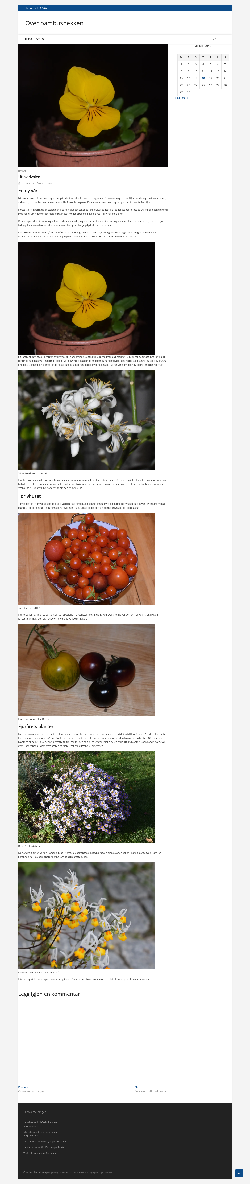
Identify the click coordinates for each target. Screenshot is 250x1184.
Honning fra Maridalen (44, 1153)
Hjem (28, 39)
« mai (178, 97)
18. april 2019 (26, 183)
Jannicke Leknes (32, 1147)
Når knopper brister (54, 1147)
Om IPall (41, 39)
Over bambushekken (55, 23)
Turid (26, 1153)
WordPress (79, 1172)
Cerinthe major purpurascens (51, 1141)
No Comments (45, 183)
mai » (185, 97)
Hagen (22, 171)
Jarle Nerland (30, 1122)
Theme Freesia (65, 1172)
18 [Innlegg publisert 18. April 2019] (203, 78)
